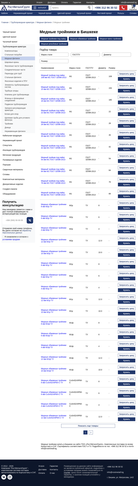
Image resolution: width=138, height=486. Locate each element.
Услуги (39, 2)
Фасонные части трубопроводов (19, 66)
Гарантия (77, 2)
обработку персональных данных (16, 231)
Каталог (42, 8)
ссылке (67, 472)
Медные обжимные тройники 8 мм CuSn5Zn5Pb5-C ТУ (53, 381)
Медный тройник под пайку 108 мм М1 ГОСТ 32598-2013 (53, 76)
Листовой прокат (104, 13)
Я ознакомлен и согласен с (15, 238)
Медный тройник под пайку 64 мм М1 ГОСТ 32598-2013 (53, 170)
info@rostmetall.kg (129, 2)
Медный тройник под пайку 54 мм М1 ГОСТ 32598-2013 (53, 158)
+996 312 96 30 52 (106, 7)
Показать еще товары (88, 426)
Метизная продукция (12, 155)
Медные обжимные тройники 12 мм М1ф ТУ (53, 358)
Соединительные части (15, 70)
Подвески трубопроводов (16, 104)
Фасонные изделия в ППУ (16, 81)
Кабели (4, 13)
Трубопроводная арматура (14, 46)
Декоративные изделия (13, 184)
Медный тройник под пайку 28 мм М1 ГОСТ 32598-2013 (53, 123)
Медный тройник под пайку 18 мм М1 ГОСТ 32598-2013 (53, 100)
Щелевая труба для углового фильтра (17, 119)
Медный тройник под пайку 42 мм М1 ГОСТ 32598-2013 (53, 147)
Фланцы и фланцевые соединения (14, 99)
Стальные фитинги (13, 77)
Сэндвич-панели (10, 189)
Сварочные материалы (13, 169)
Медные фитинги (12, 58)
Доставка (52, 2)
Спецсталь (7, 145)
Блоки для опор (11, 114)
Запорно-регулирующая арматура (15, 109)
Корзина (133, 8)
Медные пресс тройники (110, 39)
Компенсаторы (11, 51)
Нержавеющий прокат (23, 13)
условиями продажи (11, 239)
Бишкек (4, 2)
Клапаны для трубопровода (17, 94)
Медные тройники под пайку (53, 39)
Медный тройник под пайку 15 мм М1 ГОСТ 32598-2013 (53, 88)
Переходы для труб (13, 73)
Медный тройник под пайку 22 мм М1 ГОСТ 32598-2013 (53, 111)
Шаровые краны (12, 62)
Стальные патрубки (13, 55)
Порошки (7, 165)
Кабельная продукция (12, 135)
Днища (8, 127)
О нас (52, 473)
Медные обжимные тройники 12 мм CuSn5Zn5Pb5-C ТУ (53, 417)
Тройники (9, 124)
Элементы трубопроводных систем (17, 86)
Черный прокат (45, 13)
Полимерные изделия (12, 160)
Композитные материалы (14, 179)
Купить (126, 79)
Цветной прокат (64, 13)
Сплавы (133, 13)
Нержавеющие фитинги (15, 131)
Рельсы (121, 13)
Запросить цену (126, 74)
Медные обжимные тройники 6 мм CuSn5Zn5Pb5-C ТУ (53, 393)
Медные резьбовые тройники (54, 44)
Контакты (90, 2)
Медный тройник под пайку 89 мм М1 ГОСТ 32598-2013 (53, 194)
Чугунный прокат (84, 13)
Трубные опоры (11, 91)
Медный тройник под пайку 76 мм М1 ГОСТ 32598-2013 (53, 182)
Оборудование (9, 194)
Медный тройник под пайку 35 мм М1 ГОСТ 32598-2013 (53, 135)
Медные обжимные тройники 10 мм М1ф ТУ (53, 370)
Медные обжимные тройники (83, 39)
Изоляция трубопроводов (14, 150)
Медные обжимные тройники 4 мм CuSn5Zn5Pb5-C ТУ (53, 405)
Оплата (64, 2)
